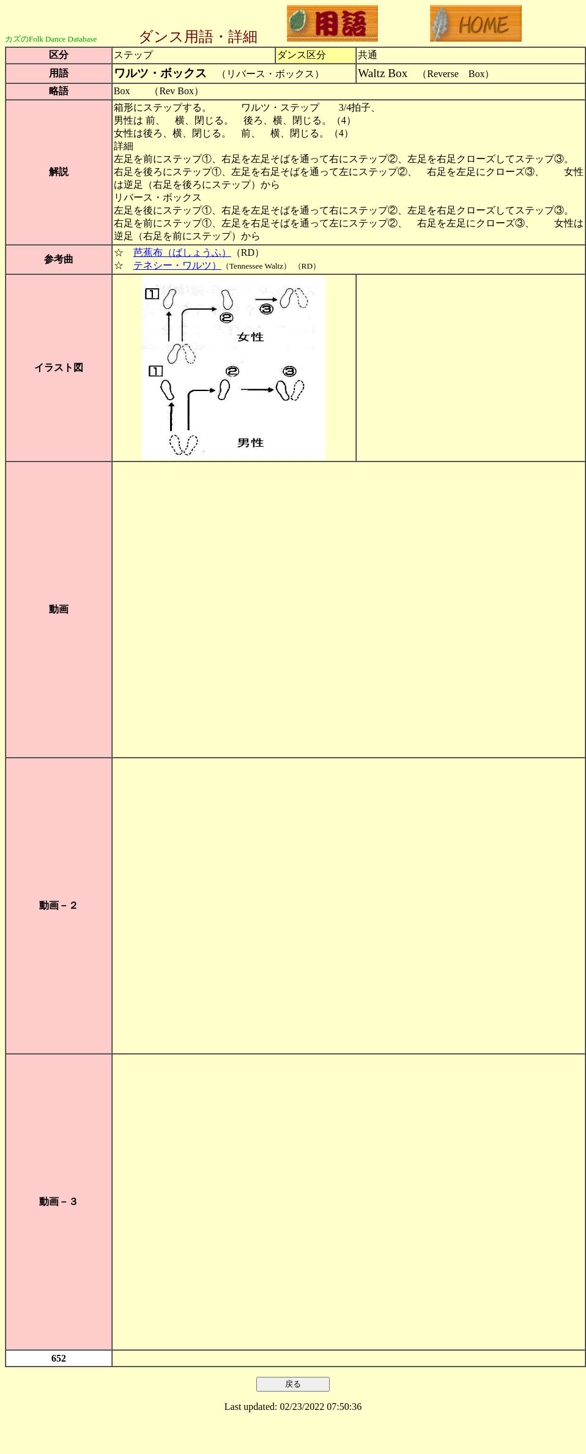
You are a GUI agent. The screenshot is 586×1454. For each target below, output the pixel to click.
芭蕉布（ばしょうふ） (182, 252)
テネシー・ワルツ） (177, 265)
